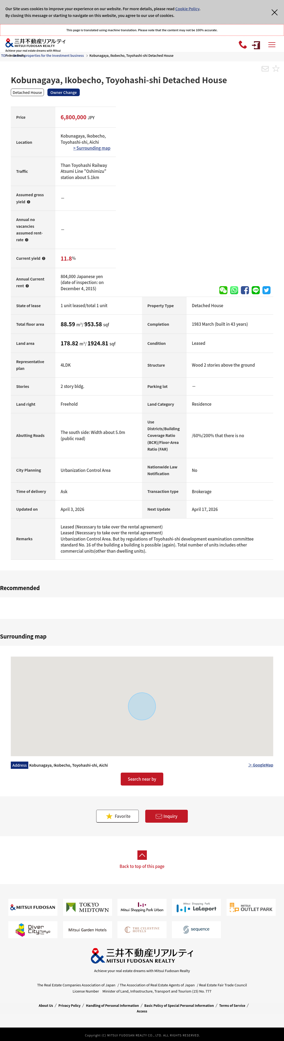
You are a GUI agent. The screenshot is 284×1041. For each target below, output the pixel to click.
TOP (4, 55)
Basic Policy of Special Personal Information (179, 1005)
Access (142, 1011)
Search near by (142, 779)
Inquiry (166, 816)
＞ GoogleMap (260, 764)
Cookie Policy (187, 8)
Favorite (118, 816)
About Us (46, 1005)
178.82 (70, 343)
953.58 (93, 324)
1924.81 (99, 343)
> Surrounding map (91, 148)
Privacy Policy (69, 1005)
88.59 (68, 324)
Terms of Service (232, 1005)
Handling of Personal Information (112, 1005)
